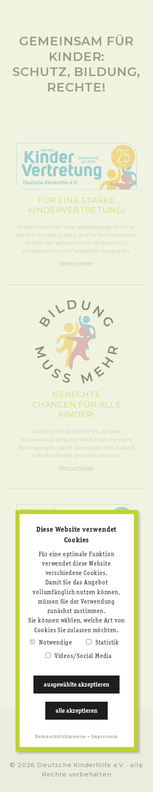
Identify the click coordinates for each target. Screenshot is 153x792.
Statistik (107, 643)
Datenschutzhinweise (60, 736)
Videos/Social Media (83, 656)
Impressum (104, 736)
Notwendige (55, 643)
